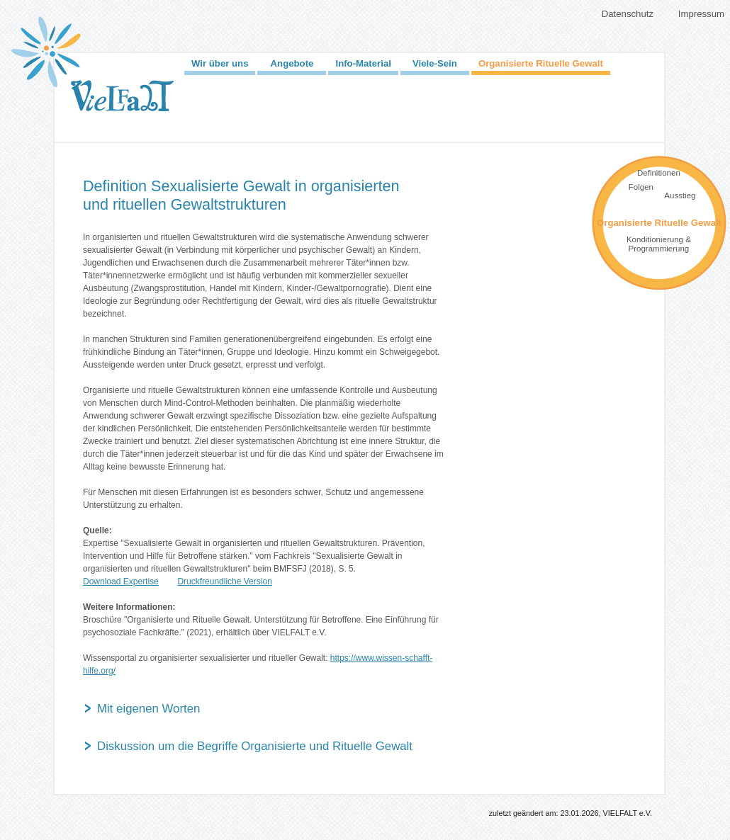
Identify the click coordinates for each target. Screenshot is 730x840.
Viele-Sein (434, 63)
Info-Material (363, 63)
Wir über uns (219, 63)
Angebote (292, 63)
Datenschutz (627, 13)
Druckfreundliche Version (224, 581)
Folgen (641, 187)
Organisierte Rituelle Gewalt (540, 63)
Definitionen (658, 173)
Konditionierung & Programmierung (659, 244)
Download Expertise (121, 581)
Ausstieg (679, 195)
